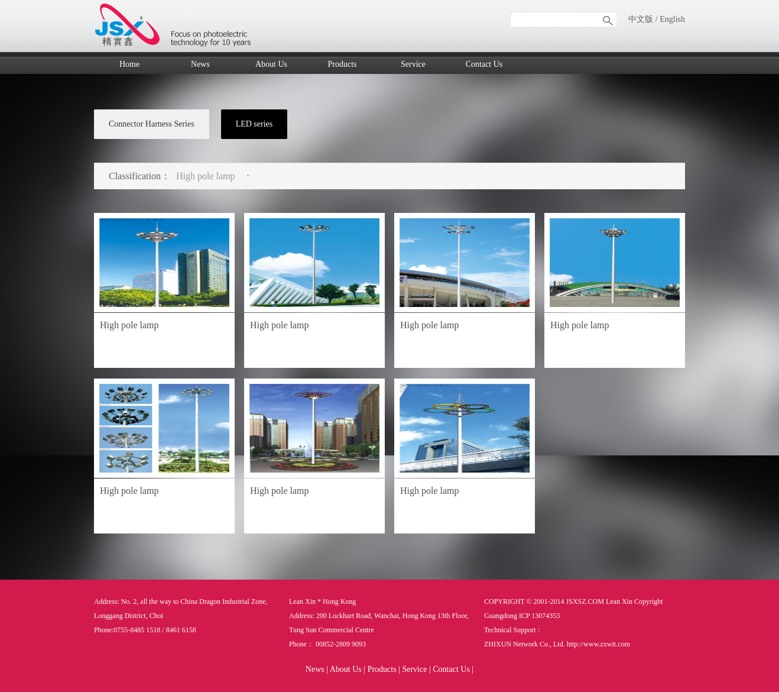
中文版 (640, 19)
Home (129, 64)
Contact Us (484, 64)
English (672, 19)
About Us (271, 64)
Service (413, 64)
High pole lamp (205, 176)
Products (342, 64)
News (200, 64)
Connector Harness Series (151, 123)
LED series (254, 123)
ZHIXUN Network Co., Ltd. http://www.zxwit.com (557, 644)
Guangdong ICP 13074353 (522, 616)
